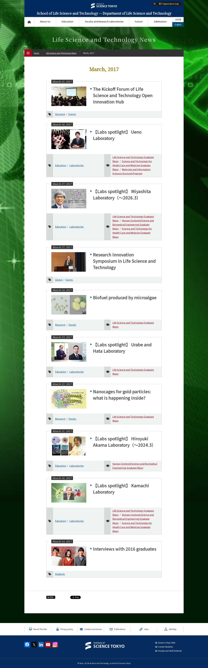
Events (72, 114)
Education (67, 21)
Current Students (165, 646)
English (178, 24)
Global (58, 279)
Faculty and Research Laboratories (104, 21)
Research (60, 324)
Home (36, 53)
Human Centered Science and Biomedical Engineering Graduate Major (133, 224)
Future (139, 21)
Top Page (29, 22)
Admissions (160, 21)
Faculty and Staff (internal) (170, 650)
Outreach (60, 114)
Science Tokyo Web (166, 642)
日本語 (178, 19)
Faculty (72, 324)
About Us (45, 21)
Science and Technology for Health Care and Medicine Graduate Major (132, 165)
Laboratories (76, 165)
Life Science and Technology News (61, 53)
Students (60, 574)
